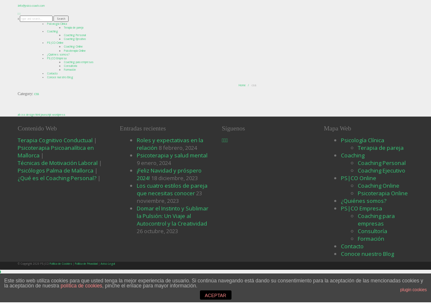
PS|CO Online (55, 43)
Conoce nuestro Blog (60, 77)
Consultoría (372, 231)
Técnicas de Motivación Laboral (58, 163)
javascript (46, 115)
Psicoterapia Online (75, 51)
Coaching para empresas (78, 62)
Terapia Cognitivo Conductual (56, 140)
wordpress (58, 115)
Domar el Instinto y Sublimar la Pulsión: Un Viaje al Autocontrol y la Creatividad (172, 216)
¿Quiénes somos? (58, 54)
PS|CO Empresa (57, 58)
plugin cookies (413, 289)
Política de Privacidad (86, 264)
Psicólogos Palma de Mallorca (56, 170)
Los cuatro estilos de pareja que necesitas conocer (172, 189)
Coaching (52, 31)
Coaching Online (378, 185)
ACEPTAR (215, 295)
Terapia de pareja (381, 148)
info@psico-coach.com (32, 6)
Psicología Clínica (57, 24)
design (30, 115)
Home (242, 85)
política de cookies (81, 286)
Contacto (52, 73)
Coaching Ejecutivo (381, 170)
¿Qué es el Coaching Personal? (57, 178)
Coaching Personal (382, 163)
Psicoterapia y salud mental (172, 155)
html (37, 115)
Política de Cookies (61, 264)
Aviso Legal (108, 264)
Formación (70, 70)
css (23, 115)
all (19, 115)
